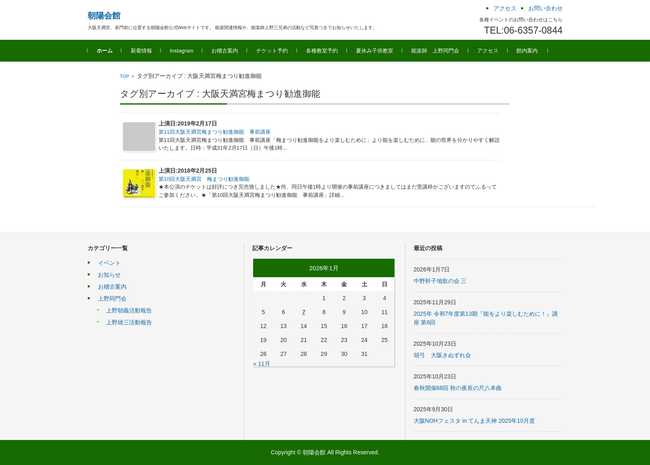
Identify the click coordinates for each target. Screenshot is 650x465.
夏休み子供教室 (374, 51)
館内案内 (527, 51)
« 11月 (261, 363)
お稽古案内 (224, 51)
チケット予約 (272, 51)
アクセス (487, 51)
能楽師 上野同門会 (435, 51)
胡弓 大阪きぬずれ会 (442, 355)
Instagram (182, 51)
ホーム (105, 51)
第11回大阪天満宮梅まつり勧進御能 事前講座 (215, 132)
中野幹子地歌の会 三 (440, 281)
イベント (109, 263)
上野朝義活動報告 (129, 310)
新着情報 (141, 51)
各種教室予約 (322, 51)
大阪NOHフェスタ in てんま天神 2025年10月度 (474, 420)
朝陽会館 (104, 15)
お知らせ (109, 274)
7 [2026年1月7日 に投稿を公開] (304, 312)
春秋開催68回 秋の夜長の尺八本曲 (458, 388)
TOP (124, 76)
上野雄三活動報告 (129, 322)
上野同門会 (112, 298)
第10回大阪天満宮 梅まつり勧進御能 (204, 179)
